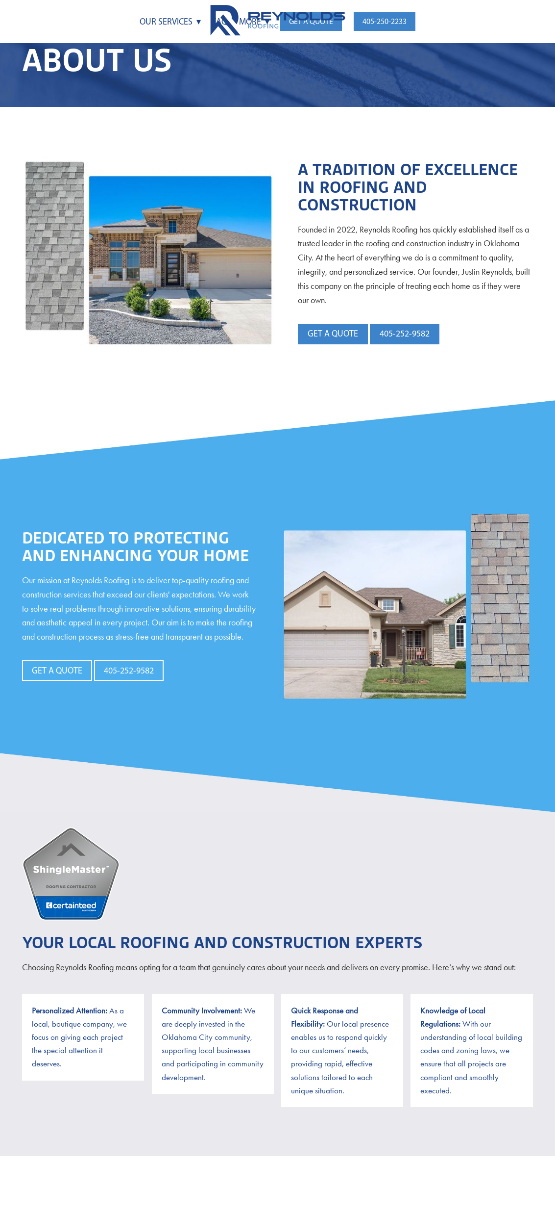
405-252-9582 (405, 333)
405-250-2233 (384, 21)
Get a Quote (333, 333)
